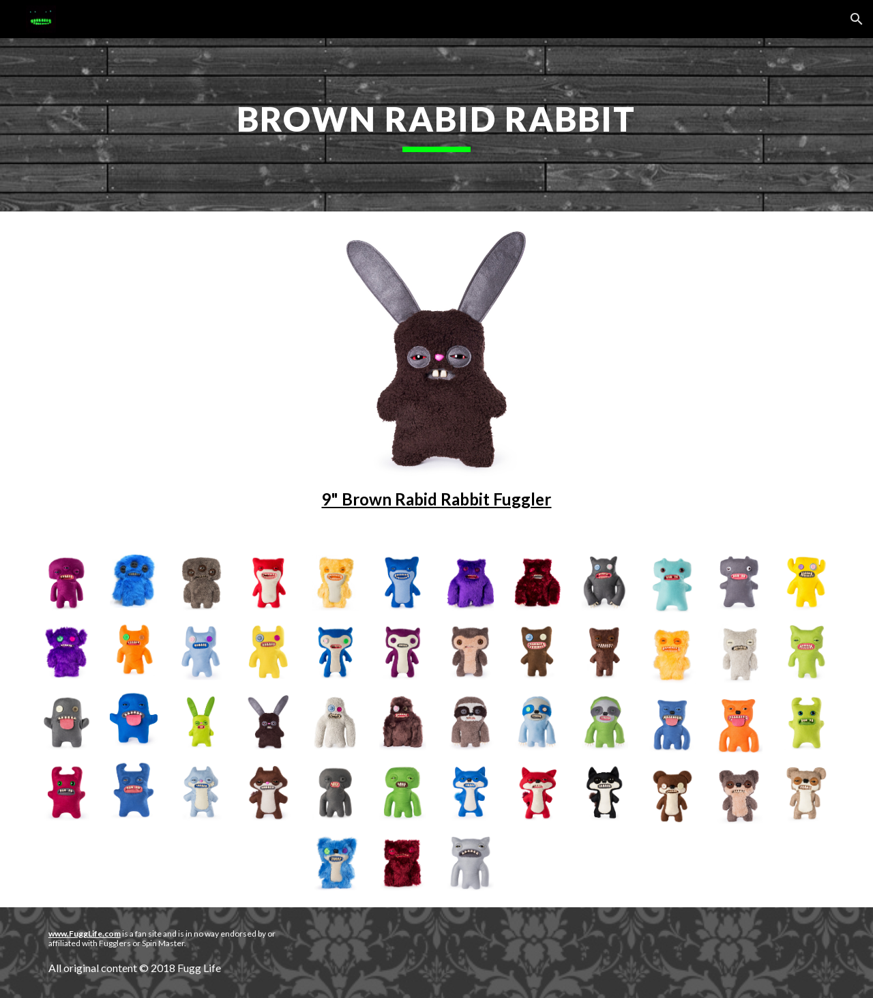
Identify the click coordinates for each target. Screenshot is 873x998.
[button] (856, 19)
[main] (436, 125)
